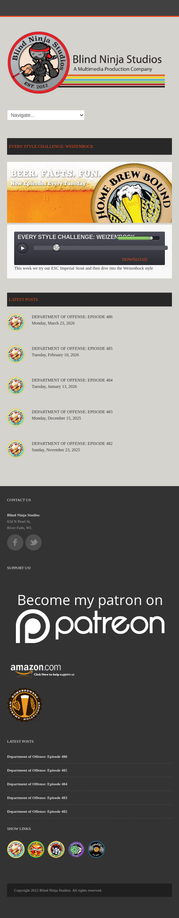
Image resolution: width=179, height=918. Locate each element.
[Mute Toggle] (111, 238)
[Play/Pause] (23, 249)
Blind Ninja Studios (23, 515)
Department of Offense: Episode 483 (72, 411)
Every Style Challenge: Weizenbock (51, 146)
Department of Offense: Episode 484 (72, 380)
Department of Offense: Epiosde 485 (72, 348)
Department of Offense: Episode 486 (72, 316)
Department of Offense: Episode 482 (72, 443)
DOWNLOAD (134, 259)
